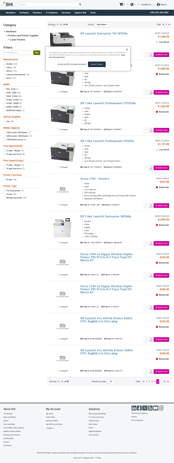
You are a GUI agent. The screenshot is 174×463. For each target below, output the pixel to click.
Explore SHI (80, 12)
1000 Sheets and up (16, 140)
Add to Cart (161, 55)
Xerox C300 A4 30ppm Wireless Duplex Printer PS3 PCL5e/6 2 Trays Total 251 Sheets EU (106, 257)
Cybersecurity (94, 421)
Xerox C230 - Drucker (94, 178)
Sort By (91, 25)
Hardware (10, 12)
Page (159, 24)
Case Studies (93, 435)
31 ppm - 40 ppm (15, 151)
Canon (11, 67)
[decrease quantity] (151, 55)
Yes (10, 121)
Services (66, 12)
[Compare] (58, 92)
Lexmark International (17, 75)
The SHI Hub (8, 414)
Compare (64, 92)
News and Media (9, 417)
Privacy (134, 417)
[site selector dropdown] (133, 4)
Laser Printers (17, 39)
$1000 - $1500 (14, 100)
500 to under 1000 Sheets (19, 136)
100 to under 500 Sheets (18, 132)
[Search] (80, 4)
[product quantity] (146, 54)
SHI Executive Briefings (97, 414)
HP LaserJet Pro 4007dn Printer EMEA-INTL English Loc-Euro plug (106, 319)
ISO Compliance (137, 420)
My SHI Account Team (54, 424)
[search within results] (18, 52)
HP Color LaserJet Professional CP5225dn (108, 103)
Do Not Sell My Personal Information (72, 64)
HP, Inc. (11, 71)
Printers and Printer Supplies (23, 35)
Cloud (91, 428)
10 (111, 381)
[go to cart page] (122, 4)
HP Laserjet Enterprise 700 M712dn (103, 33)
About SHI (9, 409)
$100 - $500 (13, 93)
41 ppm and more (15, 154)
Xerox (11, 78)
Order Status (50, 417)
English (50, 428)
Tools (93, 12)
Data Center (93, 424)
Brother (11, 64)
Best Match (101, 25)
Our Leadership (9, 424)
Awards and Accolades (12, 431)
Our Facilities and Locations (13, 428)
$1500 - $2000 (14, 103)
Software (24, 12)
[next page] (169, 24)
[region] (88, 58)
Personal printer (15, 191)
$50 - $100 (12, 89)
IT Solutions (52, 12)
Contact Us (146, 4)
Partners (37, 12)
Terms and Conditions (140, 413)
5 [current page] (166, 25)
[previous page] (163, 24)
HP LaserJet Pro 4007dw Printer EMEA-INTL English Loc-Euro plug (107, 351)
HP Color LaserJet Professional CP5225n (107, 141)
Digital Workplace (95, 431)
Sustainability (8, 438)
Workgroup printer (16, 198)
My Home (49, 414)
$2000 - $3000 (14, 107)
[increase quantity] (151, 53)
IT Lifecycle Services (96, 417)
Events (5, 421)
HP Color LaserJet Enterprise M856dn (105, 216)
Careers (6, 442)
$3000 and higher (15, 110)
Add (37, 53)
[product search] (51, 4)
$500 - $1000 (14, 96)
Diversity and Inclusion (11, 435)
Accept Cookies (97, 64)
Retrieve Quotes (52, 421)
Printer (11, 180)
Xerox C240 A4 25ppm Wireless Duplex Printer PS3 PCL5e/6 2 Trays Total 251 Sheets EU (106, 289)
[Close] (127, 49)
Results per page (99, 381)
